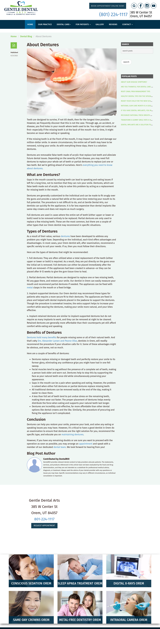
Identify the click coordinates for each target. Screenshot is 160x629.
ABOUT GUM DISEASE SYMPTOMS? (134, 82)
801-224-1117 (44, 519)
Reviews (113, 24)
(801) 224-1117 (113, 14)
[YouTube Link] (153, 6)
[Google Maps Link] (134, 6)
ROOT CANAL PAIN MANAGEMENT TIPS (135, 91)
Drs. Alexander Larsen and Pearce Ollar (57, 340)
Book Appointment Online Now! (107, 6)
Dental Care (64, 24)
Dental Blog (26, 36)
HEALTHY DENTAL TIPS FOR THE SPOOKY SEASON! (140, 96)
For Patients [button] (83, 24)
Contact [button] (127, 24)
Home (30, 24)
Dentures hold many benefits (41, 337)
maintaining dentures (72, 434)
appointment (85, 443)
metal (30, 287)
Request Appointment (44, 525)
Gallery (100, 24)
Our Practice (45, 24)
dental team (60, 447)
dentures (65, 236)
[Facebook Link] (141, 6)
